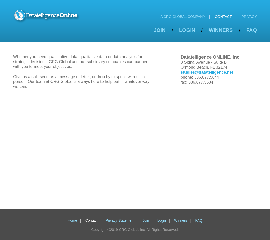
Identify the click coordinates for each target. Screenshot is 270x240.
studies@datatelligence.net (207, 72)
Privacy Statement (120, 220)
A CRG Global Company (182, 17)
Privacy (249, 17)
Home (72, 220)
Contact (223, 17)
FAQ (251, 30)
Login (187, 30)
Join (160, 30)
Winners (221, 30)
